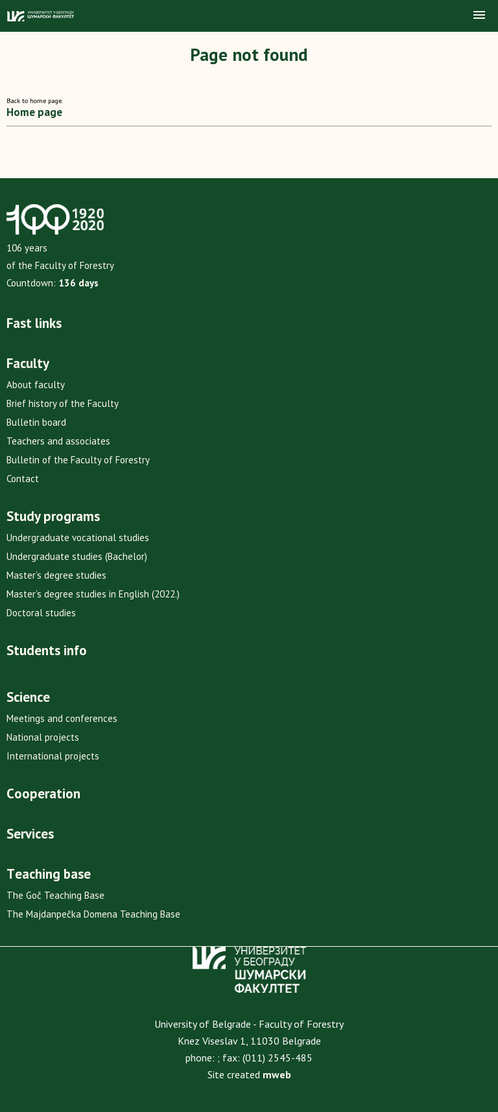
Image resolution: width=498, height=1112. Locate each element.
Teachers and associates (58, 441)
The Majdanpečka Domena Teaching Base (93, 914)
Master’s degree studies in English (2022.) (93, 594)
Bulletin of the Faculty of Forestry (78, 460)
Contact (22, 478)
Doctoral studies (41, 613)
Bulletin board (36, 422)
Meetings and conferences (61, 718)
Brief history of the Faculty (62, 403)
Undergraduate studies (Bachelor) (76, 556)
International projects (52, 756)
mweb (277, 1074)
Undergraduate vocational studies (77, 537)
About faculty (35, 384)
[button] (479, 15)
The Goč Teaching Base (55, 895)
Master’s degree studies (56, 575)
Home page (34, 112)
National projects (42, 737)
